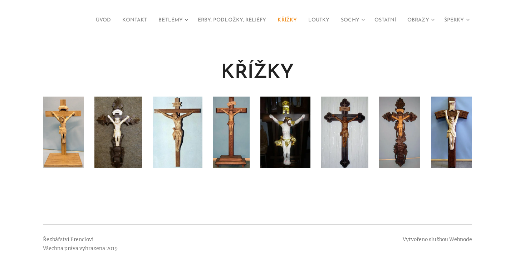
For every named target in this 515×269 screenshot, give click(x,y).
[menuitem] (77, 20)
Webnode (460, 239)
